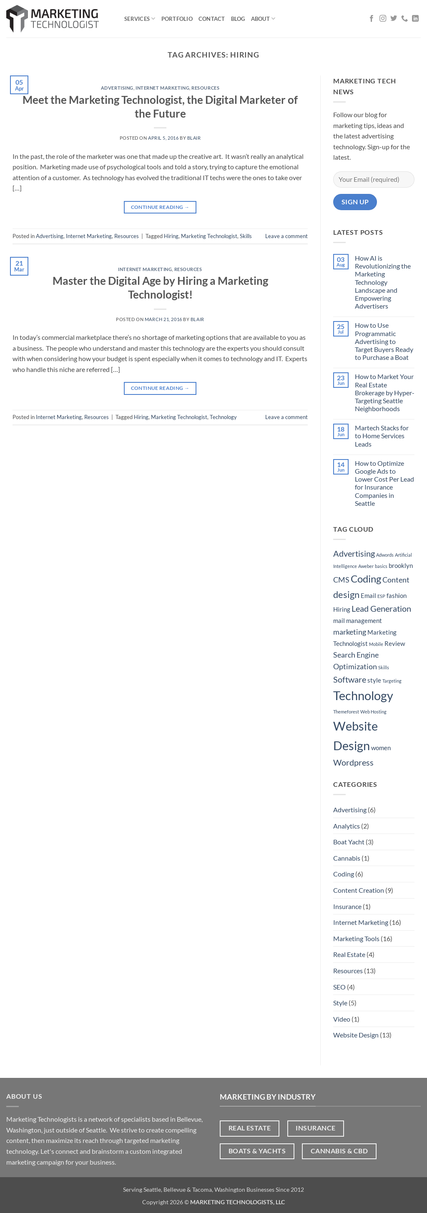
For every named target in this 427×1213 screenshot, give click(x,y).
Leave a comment (286, 236)
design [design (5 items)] (346, 594)
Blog (238, 18)
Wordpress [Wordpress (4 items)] (353, 762)
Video (341, 1019)
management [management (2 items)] (364, 620)
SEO (339, 987)
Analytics (346, 826)
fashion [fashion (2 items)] (397, 595)
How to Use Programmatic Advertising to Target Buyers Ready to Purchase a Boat (384, 341)
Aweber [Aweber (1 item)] (366, 566)
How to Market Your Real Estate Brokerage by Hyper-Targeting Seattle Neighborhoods (384, 392)
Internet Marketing (162, 87)
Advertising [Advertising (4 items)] (354, 553)
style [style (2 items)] (374, 680)
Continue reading (160, 207)
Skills (246, 236)
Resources (205, 87)
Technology (223, 417)
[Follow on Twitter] (393, 19)
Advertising (117, 87)
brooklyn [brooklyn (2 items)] (401, 565)
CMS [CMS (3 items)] (341, 579)
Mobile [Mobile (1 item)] (376, 644)
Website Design (356, 1035)
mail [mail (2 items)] (339, 620)
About (263, 19)
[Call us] (404, 19)
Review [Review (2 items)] (394, 643)
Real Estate (349, 954)
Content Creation (358, 890)
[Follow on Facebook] (371, 19)
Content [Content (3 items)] (395, 579)
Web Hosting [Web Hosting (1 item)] (373, 711)
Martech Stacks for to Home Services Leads (382, 435)
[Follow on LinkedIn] (415, 19)
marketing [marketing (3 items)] (349, 631)
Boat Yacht (348, 842)
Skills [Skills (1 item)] (383, 667)
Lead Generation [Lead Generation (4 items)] (381, 608)
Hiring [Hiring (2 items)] (341, 609)
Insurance (347, 906)
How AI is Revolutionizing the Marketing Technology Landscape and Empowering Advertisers (383, 282)
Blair (194, 138)
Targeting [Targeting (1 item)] (392, 680)
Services (140, 19)
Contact (211, 18)
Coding (343, 874)
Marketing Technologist (209, 236)
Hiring (171, 236)
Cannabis (346, 858)
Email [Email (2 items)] (368, 595)
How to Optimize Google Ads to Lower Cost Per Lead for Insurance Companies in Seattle (384, 483)
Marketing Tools (356, 938)
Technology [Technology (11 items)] (363, 695)
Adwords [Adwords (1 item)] (385, 555)
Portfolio (177, 18)
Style (340, 1003)
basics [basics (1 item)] (381, 566)
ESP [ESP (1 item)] (381, 596)
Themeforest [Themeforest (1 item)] (346, 711)
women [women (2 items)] (381, 747)
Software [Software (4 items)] (349, 679)
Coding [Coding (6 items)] (366, 579)
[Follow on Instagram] (382, 19)
